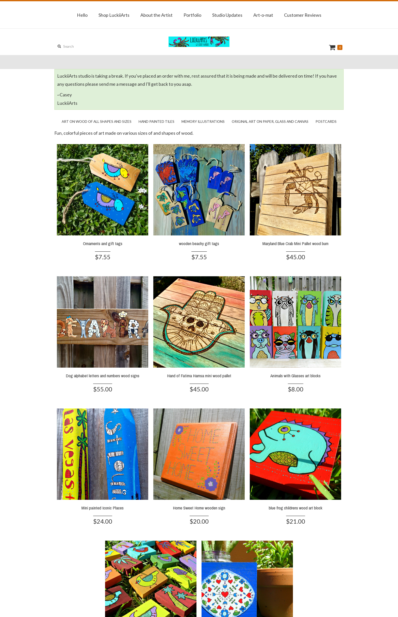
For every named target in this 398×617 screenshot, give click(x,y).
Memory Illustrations (203, 121)
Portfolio (192, 15)
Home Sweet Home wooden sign (199, 508)
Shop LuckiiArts (113, 15)
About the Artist (156, 15)
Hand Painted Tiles (156, 121)
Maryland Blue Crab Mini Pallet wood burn (295, 243)
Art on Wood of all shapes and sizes (96, 121)
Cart (333, 47)
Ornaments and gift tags (102, 243)
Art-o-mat (263, 15)
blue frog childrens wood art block (295, 508)
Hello (82, 15)
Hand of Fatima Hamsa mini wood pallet (199, 376)
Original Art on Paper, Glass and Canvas (270, 121)
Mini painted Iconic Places (102, 508)
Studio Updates (227, 15)
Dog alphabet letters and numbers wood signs (102, 376)
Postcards (326, 121)
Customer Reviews (302, 15)
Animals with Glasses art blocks (295, 376)
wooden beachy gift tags (199, 243)
